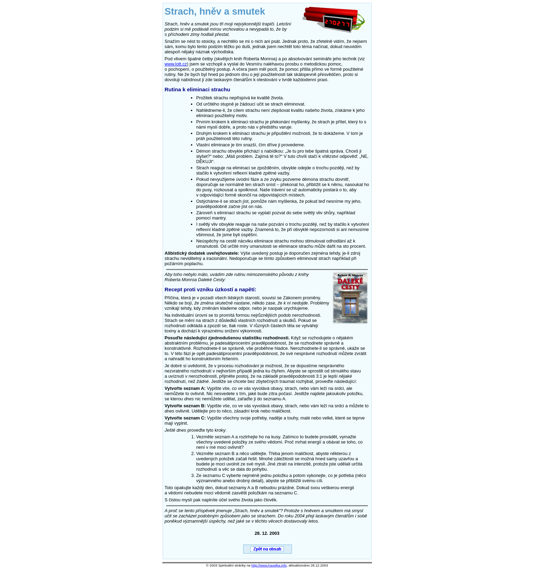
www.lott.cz (176, 64)
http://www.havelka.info (269, 565)
